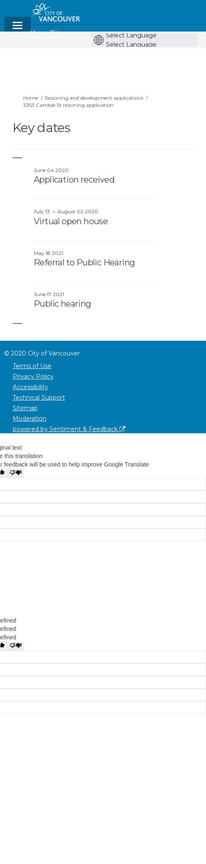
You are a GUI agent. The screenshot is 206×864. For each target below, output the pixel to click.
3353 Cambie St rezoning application (68, 105)
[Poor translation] (15, 473)
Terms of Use (32, 366)
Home (30, 98)
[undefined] (15, 646)
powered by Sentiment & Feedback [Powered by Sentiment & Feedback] (69, 429)
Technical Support (39, 397)
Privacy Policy (33, 376)
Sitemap (25, 408)
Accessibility (30, 387)
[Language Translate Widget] (147, 35)
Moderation (29, 418)
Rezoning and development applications (94, 98)
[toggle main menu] (17, 29)
